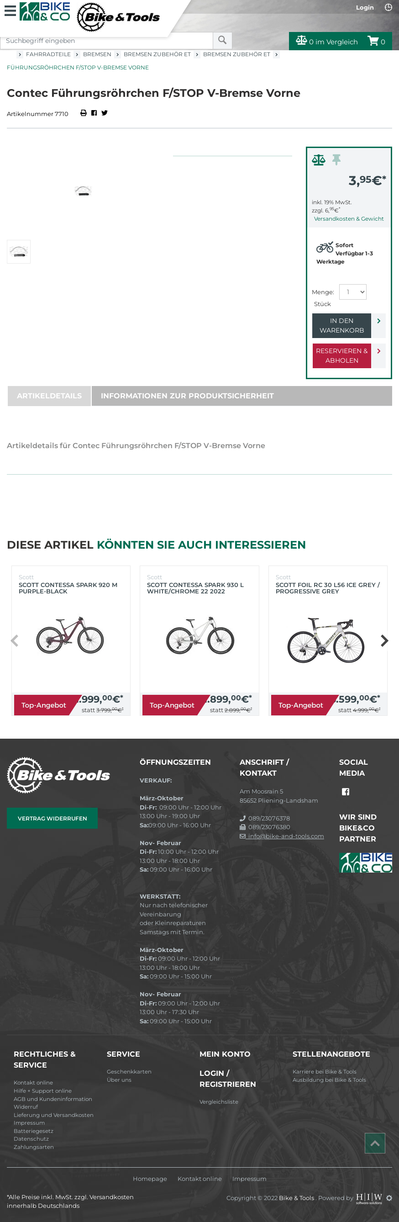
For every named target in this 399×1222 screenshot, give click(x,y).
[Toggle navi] (10, 9)
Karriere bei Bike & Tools (325, 1072)
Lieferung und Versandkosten (54, 1115)
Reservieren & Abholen (342, 356)
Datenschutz (31, 1139)
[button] (384, 641)
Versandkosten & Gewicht (349, 218)
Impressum (29, 1123)
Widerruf (26, 1107)
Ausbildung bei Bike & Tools (329, 1080)
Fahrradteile (48, 54)
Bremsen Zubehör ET (157, 54)
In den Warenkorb (342, 325)
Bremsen (97, 54)
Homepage (150, 1179)
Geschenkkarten (129, 1072)
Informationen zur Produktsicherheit (187, 395)
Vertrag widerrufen (52, 818)
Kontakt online (33, 1082)
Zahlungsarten (34, 1147)
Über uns (119, 1080)
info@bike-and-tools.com (282, 836)
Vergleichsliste (219, 1102)
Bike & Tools (297, 1197)
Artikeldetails (49, 395)
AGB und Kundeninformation (53, 1099)
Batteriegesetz (33, 1131)
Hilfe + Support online (43, 1091)
